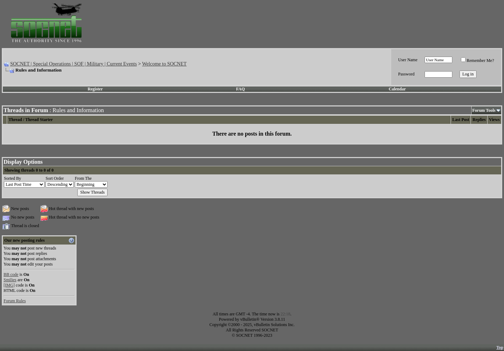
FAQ (240, 89)
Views (494, 119)
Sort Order (55, 178)
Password (406, 74)
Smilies (10, 279)
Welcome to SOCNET (164, 64)
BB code (11, 274)
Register (95, 89)
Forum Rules (15, 300)
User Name (407, 59)
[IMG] (9, 285)
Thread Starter (39, 119)
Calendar (397, 89)
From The (83, 178)
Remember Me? (477, 60)
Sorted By (12, 178)
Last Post (460, 119)
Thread (15, 119)
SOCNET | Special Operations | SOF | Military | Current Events (73, 64)
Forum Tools (483, 110)
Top (499, 347)
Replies (478, 119)
